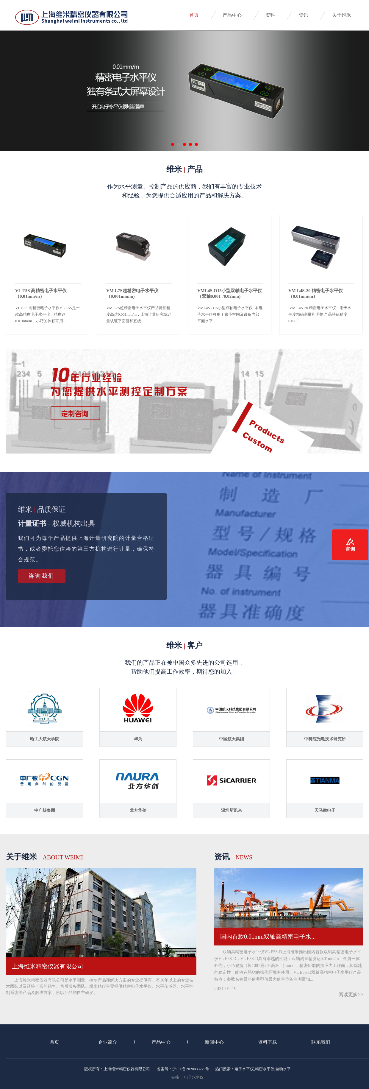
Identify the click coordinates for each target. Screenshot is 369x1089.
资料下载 (267, 1042)
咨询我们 (42, 576)
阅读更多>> (351, 994)
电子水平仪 (194, 1077)
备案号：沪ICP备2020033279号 (183, 1069)
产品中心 (232, 15)
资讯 (303, 15)
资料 (270, 15)
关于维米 (341, 15)
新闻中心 (214, 1042)
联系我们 (320, 1042)
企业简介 (107, 1042)
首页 (194, 15)
